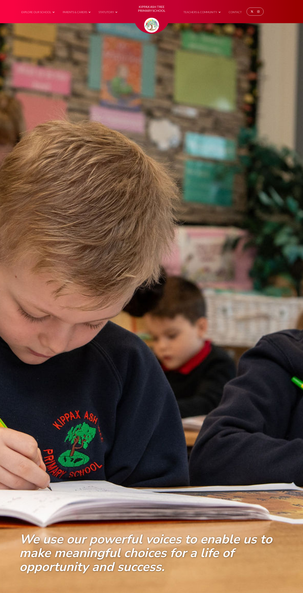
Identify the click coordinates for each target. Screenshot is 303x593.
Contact (235, 12)
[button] (38, 11)
